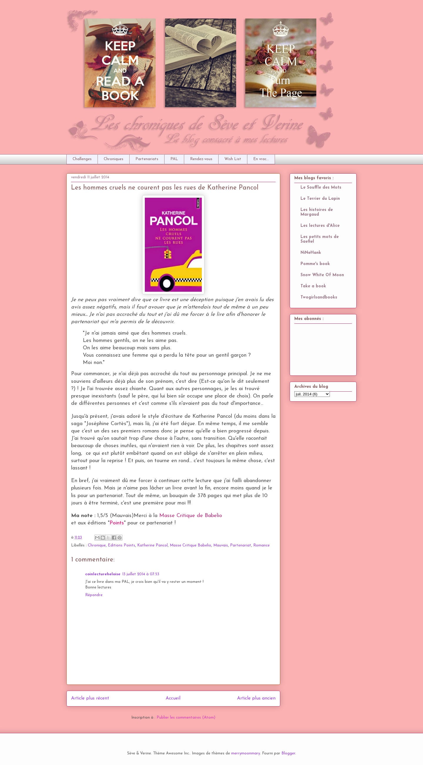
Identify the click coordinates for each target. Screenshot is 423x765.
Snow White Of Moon (322, 275)
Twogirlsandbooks (319, 297)
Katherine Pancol (152, 545)
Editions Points (121, 545)
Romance (261, 545)
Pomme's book (315, 264)
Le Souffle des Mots (321, 187)
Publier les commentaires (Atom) (186, 717)
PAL (174, 159)
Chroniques (113, 159)
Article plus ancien (256, 698)
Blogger (288, 753)
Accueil (173, 698)
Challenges (82, 159)
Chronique (97, 545)
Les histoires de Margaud (317, 212)
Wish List (232, 159)
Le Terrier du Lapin (320, 199)
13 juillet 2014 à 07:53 (140, 574)
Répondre (94, 595)
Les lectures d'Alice (320, 226)
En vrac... (261, 159)
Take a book (313, 286)
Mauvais (220, 545)
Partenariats (146, 159)
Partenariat (240, 545)
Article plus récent (90, 698)
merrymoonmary (245, 753)
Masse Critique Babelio (190, 545)
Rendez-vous (201, 159)
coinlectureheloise (102, 574)
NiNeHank (311, 253)
